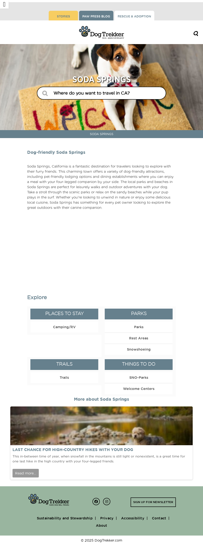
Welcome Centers (139, 389)
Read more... (25, 473)
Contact (159, 518)
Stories (63, 16)
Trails (64, 364)
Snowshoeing (139, 349)
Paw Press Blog (96, 16)
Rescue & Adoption (134, 16)
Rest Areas (138, 338)
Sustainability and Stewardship (65, 518)
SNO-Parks (138, 377)
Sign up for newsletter (153, 501)
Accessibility (132, 518)
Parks (139, 313)
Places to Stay (64, 313)
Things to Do (138, 364)
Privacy (107, 518)
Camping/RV (64, 327)
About (101, 525)
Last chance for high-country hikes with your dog (72, 450)
